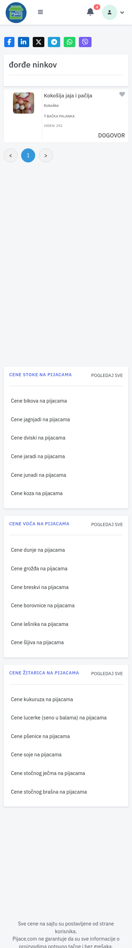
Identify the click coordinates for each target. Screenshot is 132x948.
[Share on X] (38, 42)
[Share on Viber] (85, 42)
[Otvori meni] (40, 12)
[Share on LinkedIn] (24, 42)
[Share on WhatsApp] (69, 42)
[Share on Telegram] (54, 42)
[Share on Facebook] (9, 42)
